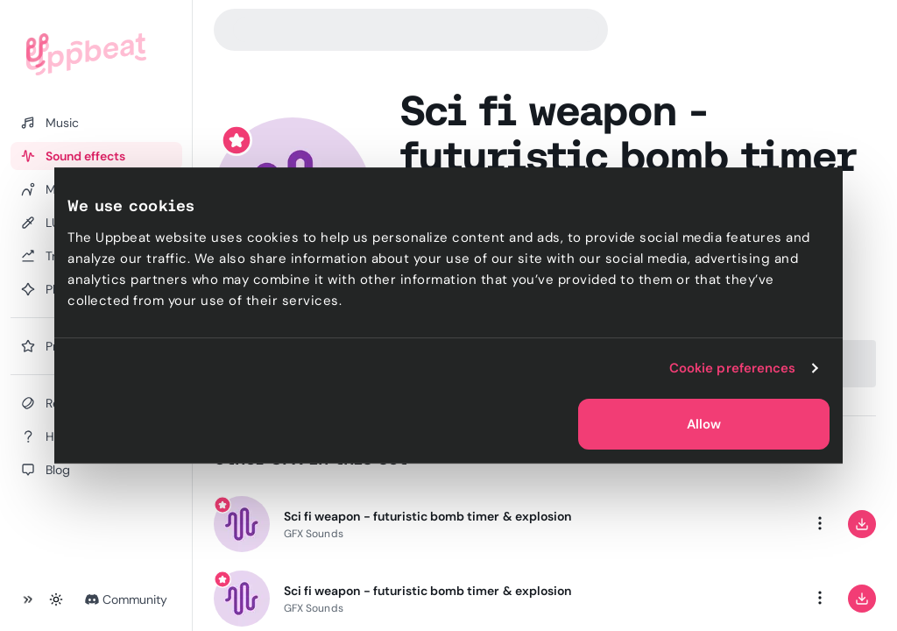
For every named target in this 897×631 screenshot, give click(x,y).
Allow (704, 424)
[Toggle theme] (56, 599)
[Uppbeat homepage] (86, 54)
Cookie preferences (732, 368)
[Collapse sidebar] (28, 599)
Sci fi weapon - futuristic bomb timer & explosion (427, 516)
